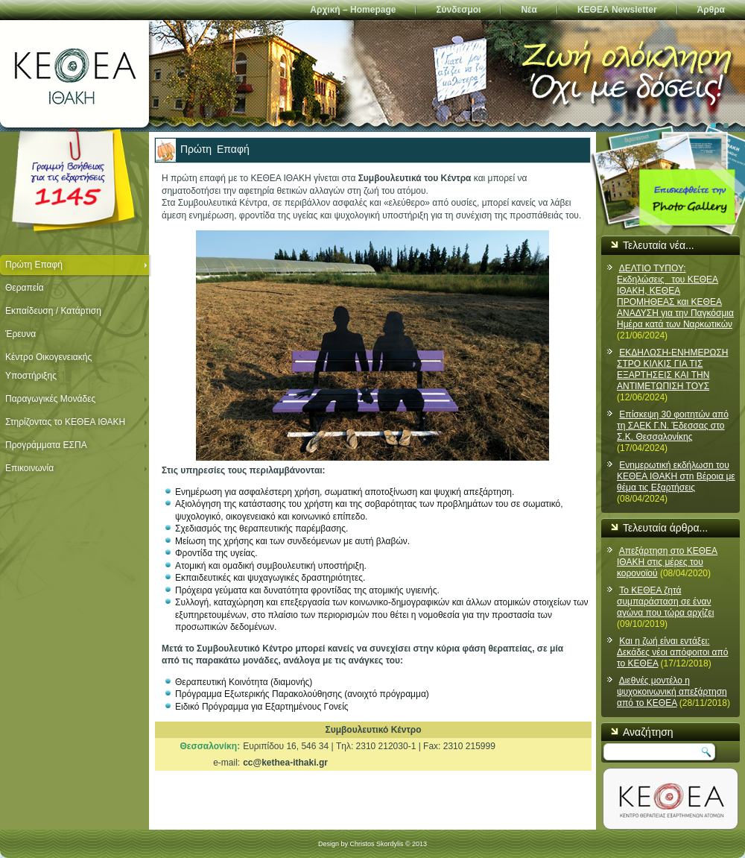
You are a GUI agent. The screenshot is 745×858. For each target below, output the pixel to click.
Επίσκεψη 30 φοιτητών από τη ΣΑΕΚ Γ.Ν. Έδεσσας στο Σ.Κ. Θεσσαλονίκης (673, 425)
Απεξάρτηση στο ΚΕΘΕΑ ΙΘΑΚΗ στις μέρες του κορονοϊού (667, 562)
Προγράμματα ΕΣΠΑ (46, 445)
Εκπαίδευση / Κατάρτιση (53, 311)
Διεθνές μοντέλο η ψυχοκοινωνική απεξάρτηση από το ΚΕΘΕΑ (672, 691)
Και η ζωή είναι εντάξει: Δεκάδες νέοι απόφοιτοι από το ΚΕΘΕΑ (672, 652)
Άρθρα (711, 9)
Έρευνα (20, 334)
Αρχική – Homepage (353, 9)
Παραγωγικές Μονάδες (50, 399)
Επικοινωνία (29, 468)
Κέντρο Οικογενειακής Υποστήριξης (48, 366)
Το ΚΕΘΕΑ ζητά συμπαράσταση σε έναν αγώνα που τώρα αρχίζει (665, 601)
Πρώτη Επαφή (34, 264)
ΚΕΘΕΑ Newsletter (617, 9)
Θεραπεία (24, 288)
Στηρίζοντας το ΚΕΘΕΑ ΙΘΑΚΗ (65, 422)
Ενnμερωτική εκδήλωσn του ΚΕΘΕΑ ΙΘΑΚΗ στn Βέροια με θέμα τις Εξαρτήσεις (676, 476)
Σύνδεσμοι (458, 9)
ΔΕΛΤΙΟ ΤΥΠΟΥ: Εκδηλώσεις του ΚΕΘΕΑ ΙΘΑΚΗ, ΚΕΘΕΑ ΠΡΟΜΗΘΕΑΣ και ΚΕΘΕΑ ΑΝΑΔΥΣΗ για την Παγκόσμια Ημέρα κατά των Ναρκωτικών (675, 296)
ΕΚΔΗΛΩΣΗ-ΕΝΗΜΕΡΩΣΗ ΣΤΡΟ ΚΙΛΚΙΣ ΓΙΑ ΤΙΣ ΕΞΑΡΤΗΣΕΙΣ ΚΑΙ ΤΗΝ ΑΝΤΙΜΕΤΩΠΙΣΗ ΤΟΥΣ (673, 369)
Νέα (528, 9)
